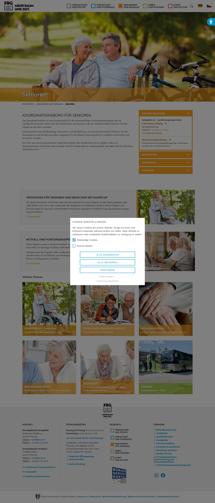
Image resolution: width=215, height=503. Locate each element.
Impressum (101, 281)
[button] (211, 22)
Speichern (107, 270)
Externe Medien (82, 246)
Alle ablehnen (107, 262)
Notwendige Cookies (84, 240)
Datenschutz (113, 281)
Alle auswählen (107, 254)
